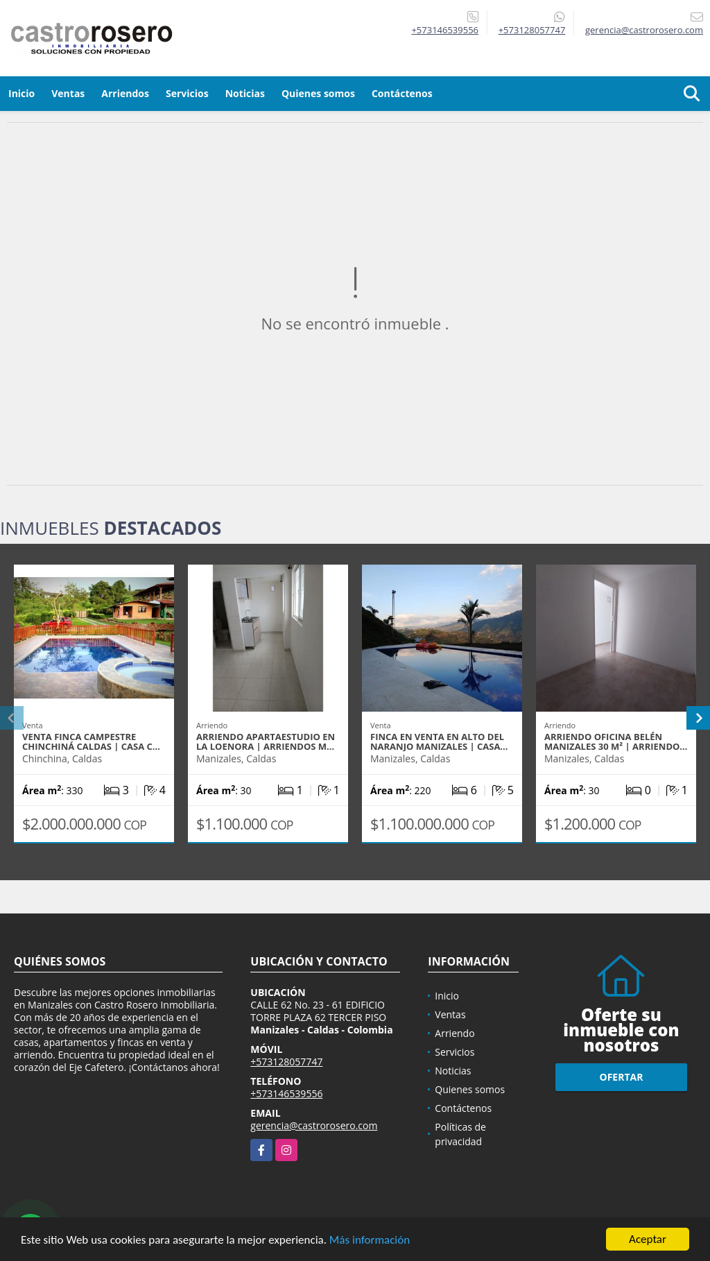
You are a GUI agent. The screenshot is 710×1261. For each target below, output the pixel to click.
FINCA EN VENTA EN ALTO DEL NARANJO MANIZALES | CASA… (439, 741)
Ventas (68, 93)
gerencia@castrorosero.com (313, 1125)
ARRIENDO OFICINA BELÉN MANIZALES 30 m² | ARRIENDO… (615, 741)
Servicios (187, 93)
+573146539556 (444, 30)
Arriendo (454, 1033)
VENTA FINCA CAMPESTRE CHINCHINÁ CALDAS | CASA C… (91, 741)
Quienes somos (318, 93)
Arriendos (125, 93)
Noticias (245, 93)
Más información (369, 1240)
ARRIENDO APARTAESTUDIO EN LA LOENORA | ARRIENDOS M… (265, 741)
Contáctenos (402, 93)
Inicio (21, 93)
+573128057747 (532, 30)
